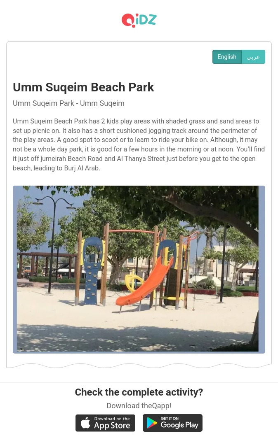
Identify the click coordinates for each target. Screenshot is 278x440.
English (227, 57)
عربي (253, 57)
